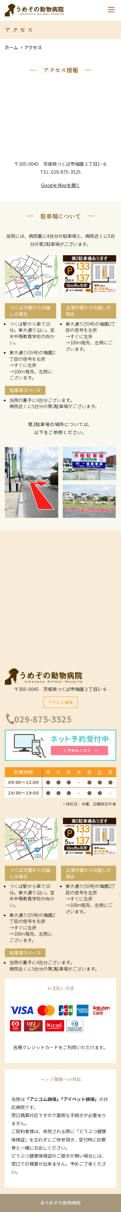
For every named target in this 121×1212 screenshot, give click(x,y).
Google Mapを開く (60, 185)
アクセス (33, 47)
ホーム (11, 47)
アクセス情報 (60, 702)
